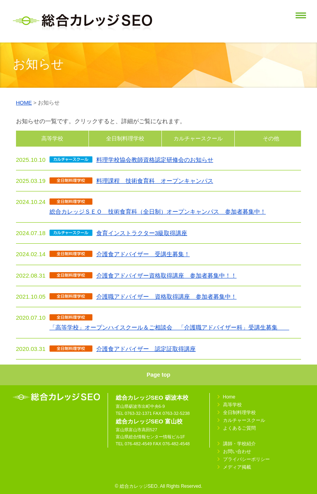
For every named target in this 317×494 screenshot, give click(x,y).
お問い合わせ (237, 451)
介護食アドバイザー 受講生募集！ (143, 254)
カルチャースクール (198, 139)
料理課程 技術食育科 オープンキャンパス (154, 180)
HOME (24, 103)
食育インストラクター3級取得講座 (141, 233)
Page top (158, 375)
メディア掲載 (237, 467)
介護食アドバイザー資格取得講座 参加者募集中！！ (166, 275)
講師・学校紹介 (239, 443)
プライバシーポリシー (246, 459)
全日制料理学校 (125, 139)
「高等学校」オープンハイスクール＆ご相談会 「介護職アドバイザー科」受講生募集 (169, 327)
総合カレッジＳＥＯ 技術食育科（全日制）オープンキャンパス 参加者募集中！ (158, 211)
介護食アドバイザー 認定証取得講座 (146, 348)
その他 (271, 139)
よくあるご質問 (239, 428)
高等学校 (52, 139)
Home (229, 397)
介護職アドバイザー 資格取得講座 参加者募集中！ (166, 296)
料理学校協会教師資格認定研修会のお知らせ (154, 159)
